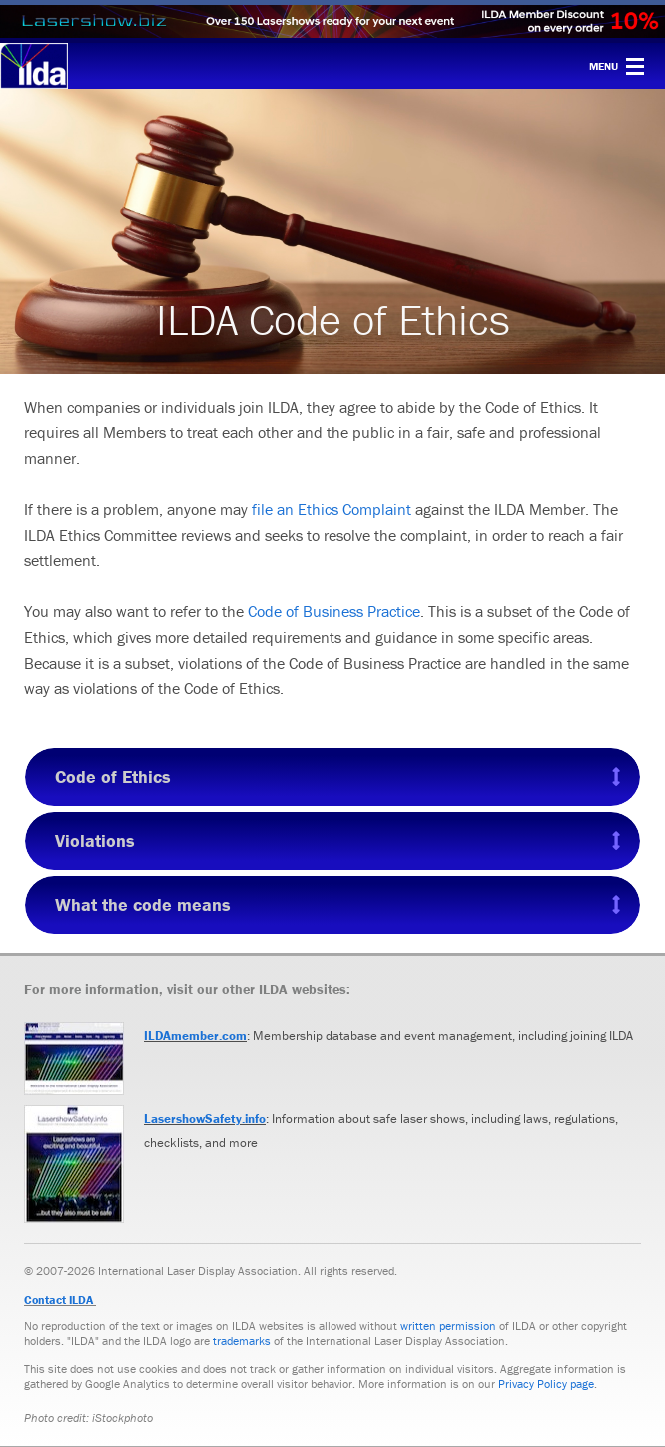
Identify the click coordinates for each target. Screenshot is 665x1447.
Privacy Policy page (546, 1383)
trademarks (242, 1340)
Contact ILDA (58, 1299)
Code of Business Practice (334, 611)
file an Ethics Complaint (331, 509)
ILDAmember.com (195, 1035)
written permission (448, 1325)
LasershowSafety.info (205, 1118)
